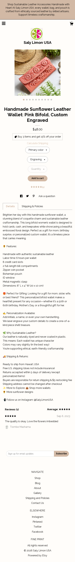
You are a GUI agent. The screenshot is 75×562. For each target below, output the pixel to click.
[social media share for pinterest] (34, 196)
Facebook (37, 531)
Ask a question (47, 196)
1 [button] (23, 99)
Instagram (37, 516)
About (37, 488)
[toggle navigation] (4, 23)
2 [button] (27, 99)
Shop (38, 478)
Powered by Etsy (37, 555)
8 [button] (45, 99)
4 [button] (33, 99)
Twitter (37, 526)
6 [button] (39, 99)
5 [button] (36, 99)
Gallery (37, 493)
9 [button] (48, 99)
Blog (37, 483)
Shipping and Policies (37, 498)
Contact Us (37, 503)
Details (10, 206)
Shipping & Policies (32, 206)
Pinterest (38, 521)
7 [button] (42, 99)
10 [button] (51, 99)
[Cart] (71, 24)
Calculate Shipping (37, 143)
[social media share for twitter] (27, 196)
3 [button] (30, 99)
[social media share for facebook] (21, 196)
